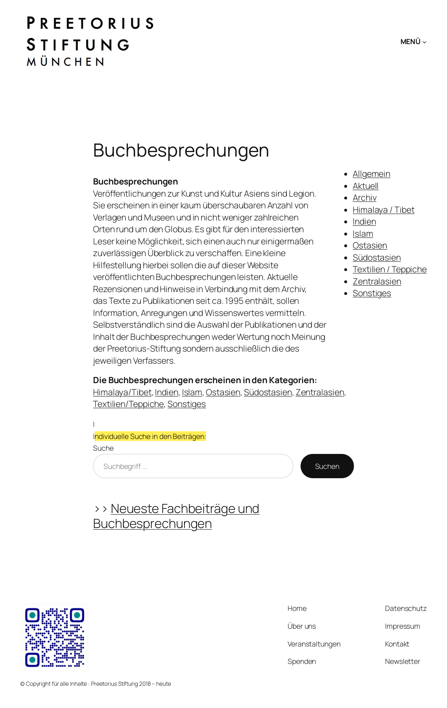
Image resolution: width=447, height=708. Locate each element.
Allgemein (371, 173)
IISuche (149, 436)
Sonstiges (372, 293)
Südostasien (377, 257)
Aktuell (366, 185)
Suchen (327, 466)
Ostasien (370, 245)
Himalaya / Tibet (383, 209)
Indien (364, 221)
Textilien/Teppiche (128, 403)
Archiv (364, 197)
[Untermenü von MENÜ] (424, 41)
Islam (363, 233)
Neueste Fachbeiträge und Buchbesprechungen (176, 516)
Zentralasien (377, 281)
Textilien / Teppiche (390, 269)
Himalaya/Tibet (122, 392)
